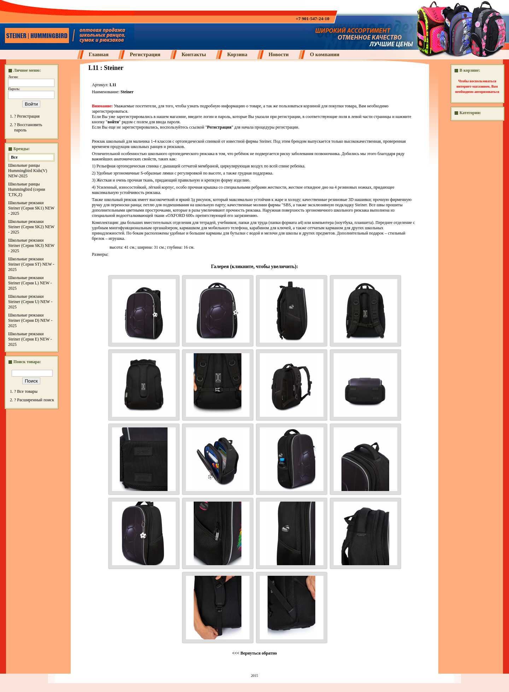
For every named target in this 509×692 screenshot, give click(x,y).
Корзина (237, 54)
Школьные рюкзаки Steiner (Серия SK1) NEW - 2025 (31, 208)
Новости (279, 54)
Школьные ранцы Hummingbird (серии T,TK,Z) (26, 189)
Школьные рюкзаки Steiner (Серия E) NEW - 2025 (30, 339)
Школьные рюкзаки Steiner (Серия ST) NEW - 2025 (31, 264)
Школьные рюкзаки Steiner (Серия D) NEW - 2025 (30, 320)
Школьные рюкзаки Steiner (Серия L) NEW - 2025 (30, 283)
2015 (254, 676)
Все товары (27, 391)
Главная (99, 54)
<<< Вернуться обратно (254, 653)
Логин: (13, 77)
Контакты (194, 54)
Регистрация (145, 54)
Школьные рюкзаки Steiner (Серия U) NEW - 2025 (30, 301)
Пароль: (14, 89)
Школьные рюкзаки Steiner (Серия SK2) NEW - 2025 (31, 227)
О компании (324, 54)
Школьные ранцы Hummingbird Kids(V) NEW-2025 (27, 170)
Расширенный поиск (35, 399)
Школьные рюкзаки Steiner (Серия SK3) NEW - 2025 (31, 245)
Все (14, 157)
